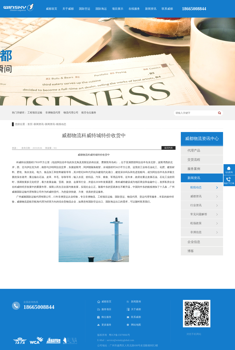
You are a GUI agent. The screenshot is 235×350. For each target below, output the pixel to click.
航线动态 (61, 124)
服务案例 (194, 169)
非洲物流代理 (52, 112)
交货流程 (194, 159)
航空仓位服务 (88, 112)
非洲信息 (196, 232)
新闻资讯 (39, 124)
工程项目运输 (34, 112)
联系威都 (134, 317)
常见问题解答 (198, 214)
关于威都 (134, 309)
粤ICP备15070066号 (119, 335)
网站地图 (134, 324)
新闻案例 (134, 301)
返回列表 (168, 148)
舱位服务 (104, 317)
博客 (191, 251)
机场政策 (196, 223)
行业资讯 (196, 205)
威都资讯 (196, 196)
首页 (29, 124)
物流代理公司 (70, 112)
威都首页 (104, 301)
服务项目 (104, 309)
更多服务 (104, 324)
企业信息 (194, 242)
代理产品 (194, 150)
